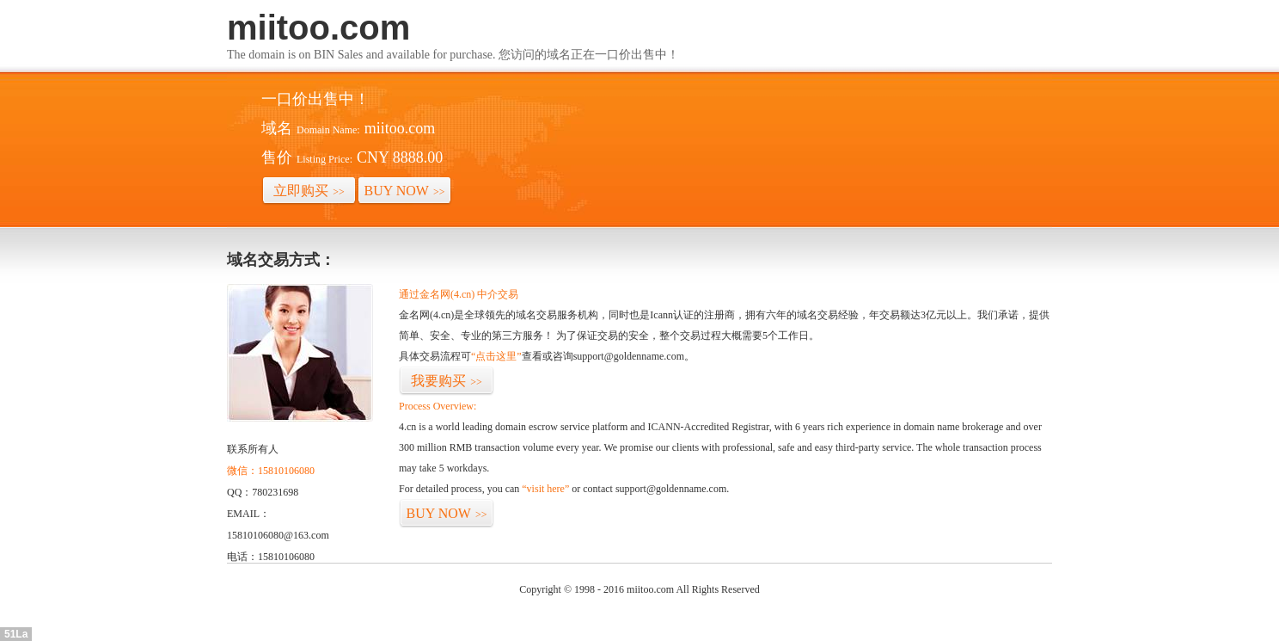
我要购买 (446, 380)
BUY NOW (404, 190)
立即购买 (309, 190)
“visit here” (545, 489)
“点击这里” (496, 356)
